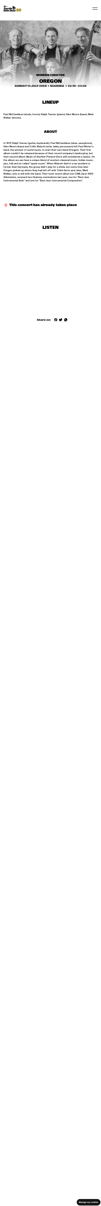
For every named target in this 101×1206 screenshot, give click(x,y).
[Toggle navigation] (95, 8)
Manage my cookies (88, 1202)
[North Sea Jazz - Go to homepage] (12, 8)
